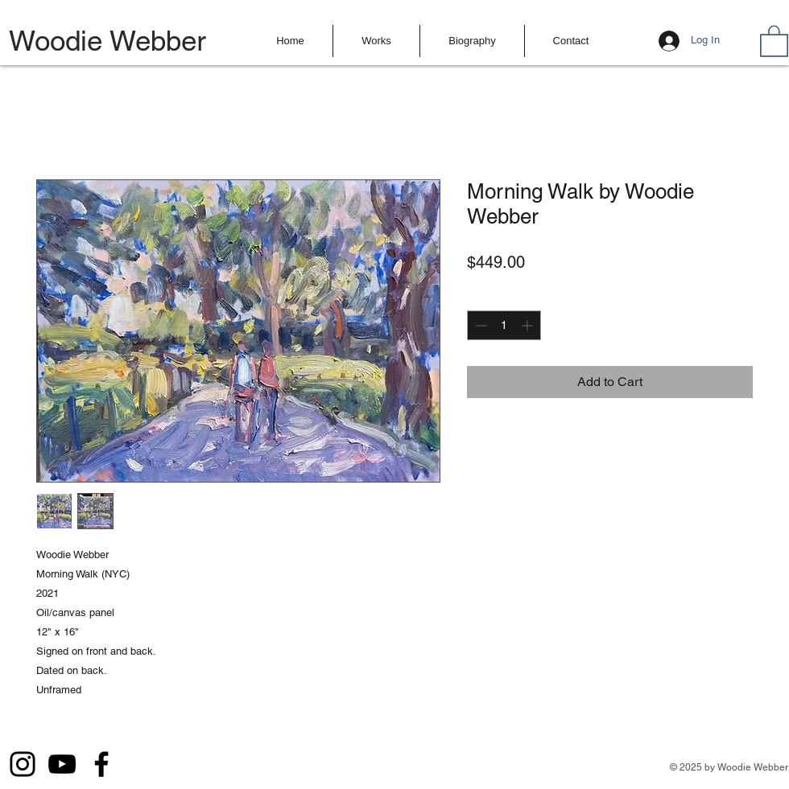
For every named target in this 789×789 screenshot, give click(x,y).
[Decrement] (479, 325)
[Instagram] (22, 764)
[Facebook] (101, 764)
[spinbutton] (504, 325)
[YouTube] (62, 764)
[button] (376, 41)
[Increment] (528, 325)
